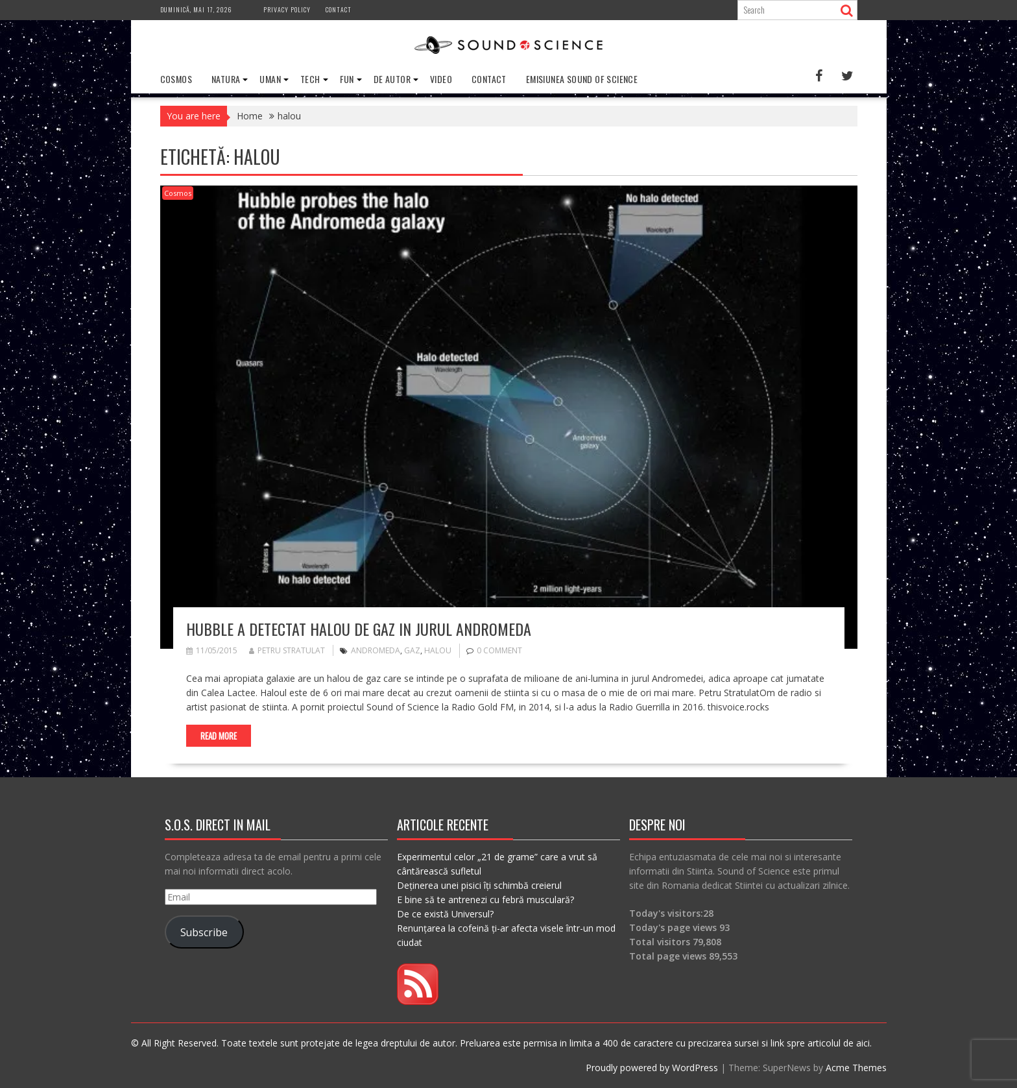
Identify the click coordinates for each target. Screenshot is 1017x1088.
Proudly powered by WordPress (652, 1067)
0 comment (499, 650)
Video (441, 79)
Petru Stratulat (287, 650)
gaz (412, 650)
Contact (339, 9)
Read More (218, 735)
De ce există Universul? (445, 914)
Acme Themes (856, 1067)
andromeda (375, 650)
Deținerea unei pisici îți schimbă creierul (479, 885)
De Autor (392, 79)
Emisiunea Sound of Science (582, 79)
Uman (270, 79)
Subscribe (204, 932)
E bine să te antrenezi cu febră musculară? (485, 899)
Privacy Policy (287, 9)
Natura (225, 79)
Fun (347, 79)
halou (437, 650)
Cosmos (176, 79)
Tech (310, 79)
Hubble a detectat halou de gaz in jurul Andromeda (358, 628)
